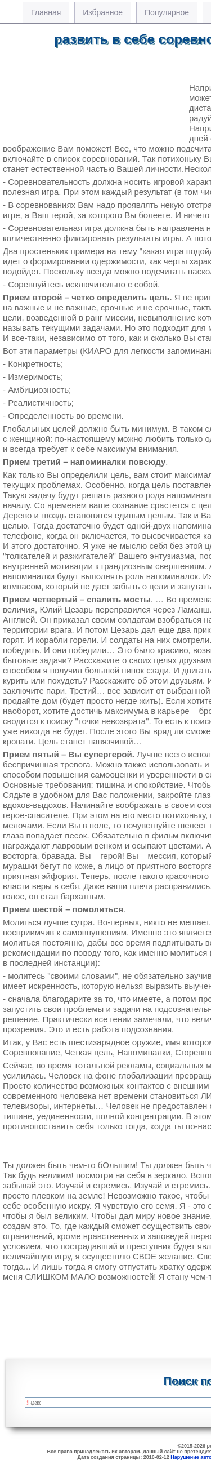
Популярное (167, 12)
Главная (46, 12)
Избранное (103, 12)
